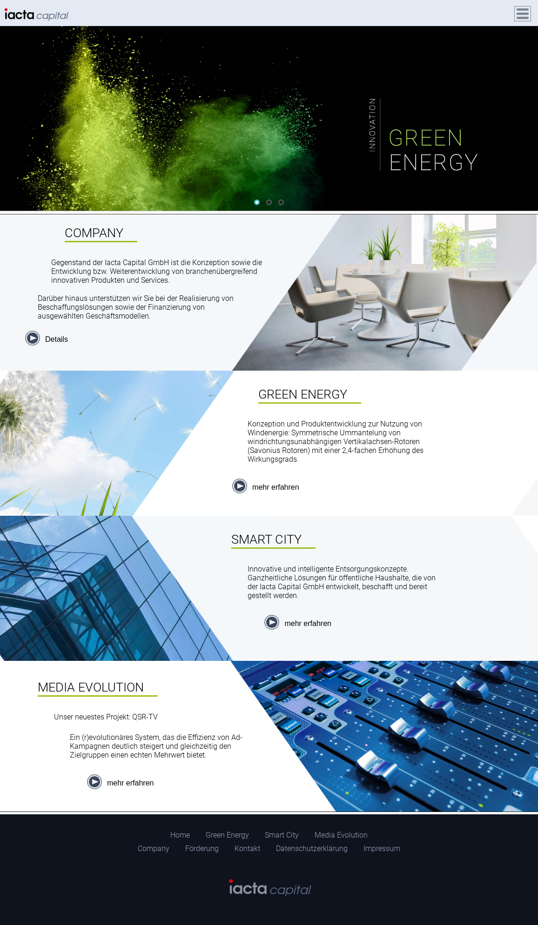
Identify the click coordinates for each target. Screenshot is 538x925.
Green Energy (227, 835)
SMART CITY (266, 539)
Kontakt (247, 848)
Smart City (282, 835)
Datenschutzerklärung (312, 848)
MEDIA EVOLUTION (91, 687)
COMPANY (94, 233)
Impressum (381, 848)
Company (153, 848)
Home (180, 835)
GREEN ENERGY (302, 394)
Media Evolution (341, 835)
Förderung (202, 848)
